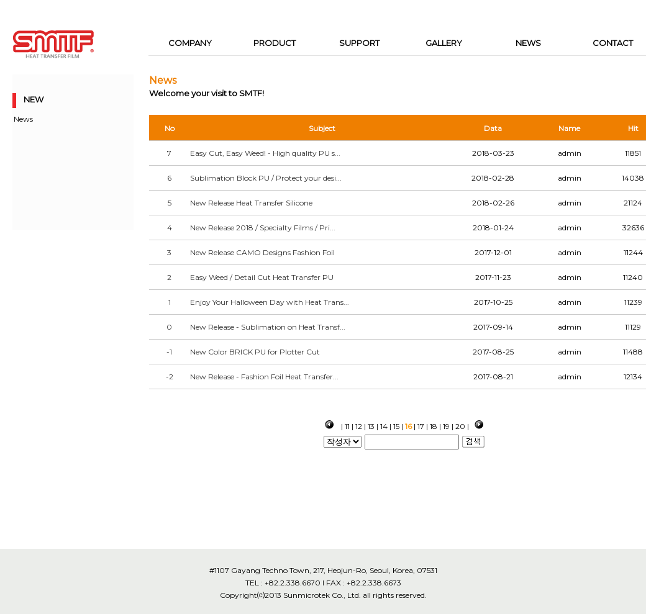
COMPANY (190, 43)
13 (371, 426)
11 (347, 426)
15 (396, 426)
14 (384, 426)
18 (433, 426)
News (23, 119)
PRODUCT (274, 43)
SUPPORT (359, 43)
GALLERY (443, 43)
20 (460, 426)
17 (420, 426)
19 (446, 426)
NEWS (528, 43)
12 (358, 426)
